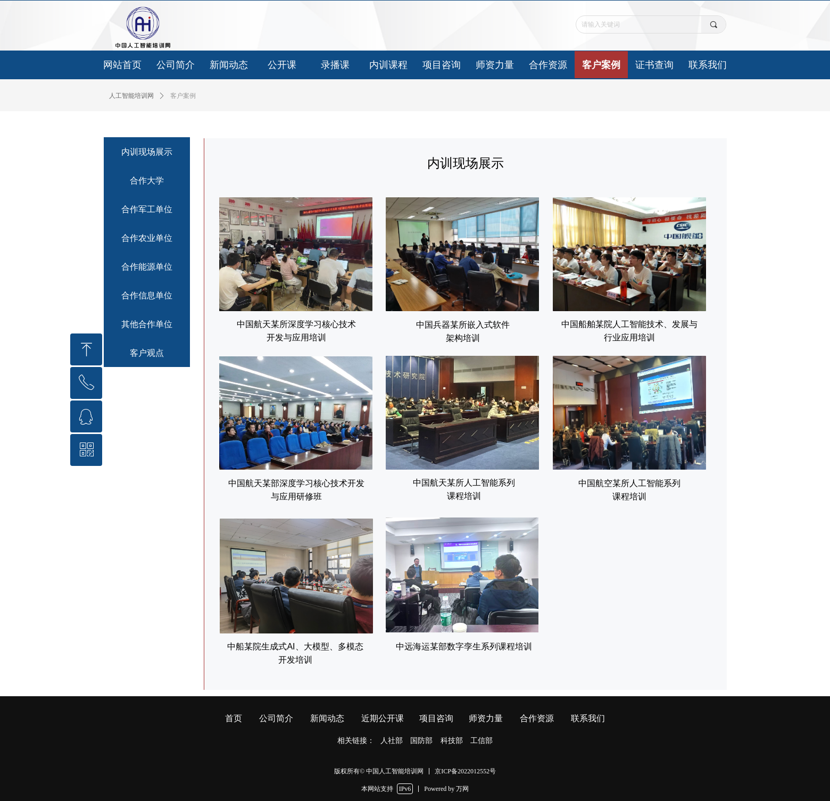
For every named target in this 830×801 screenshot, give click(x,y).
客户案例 (183, 95)
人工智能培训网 (131, 95)
